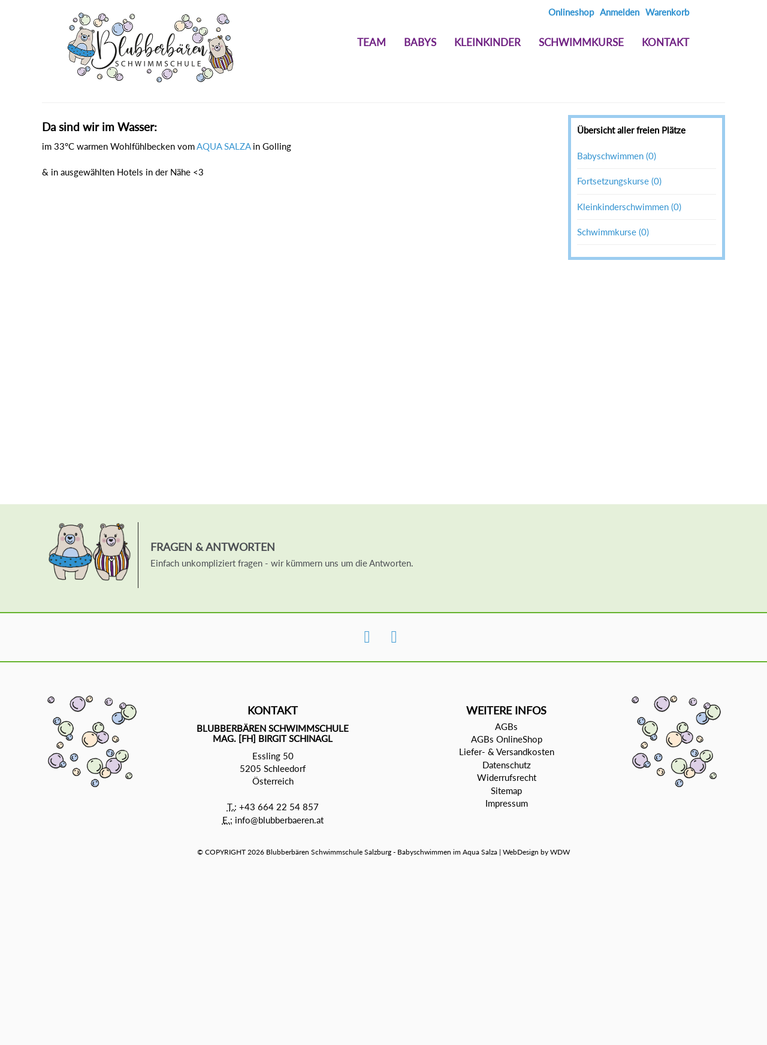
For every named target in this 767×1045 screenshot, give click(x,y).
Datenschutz (506, 764)
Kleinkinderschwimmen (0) (629, 206)
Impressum (506, 803)
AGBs (506, 726)
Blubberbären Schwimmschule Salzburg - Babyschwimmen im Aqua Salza (381, 851)
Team (371, 42)
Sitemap (506, 790)
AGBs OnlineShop (506, 739)
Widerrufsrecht (506, 777)
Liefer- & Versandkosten (506, 751)
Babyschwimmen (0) (616, 155)
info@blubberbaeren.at (279, 819)
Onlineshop (571, 12)
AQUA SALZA (223, 146)
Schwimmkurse (581, 42)
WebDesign (521, 851)
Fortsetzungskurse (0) (619, 180)
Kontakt (665, 42)
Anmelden (619, 12)
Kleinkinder (487, 42)
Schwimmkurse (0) (613, 231)
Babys (420, 42)
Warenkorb (667, 12)
